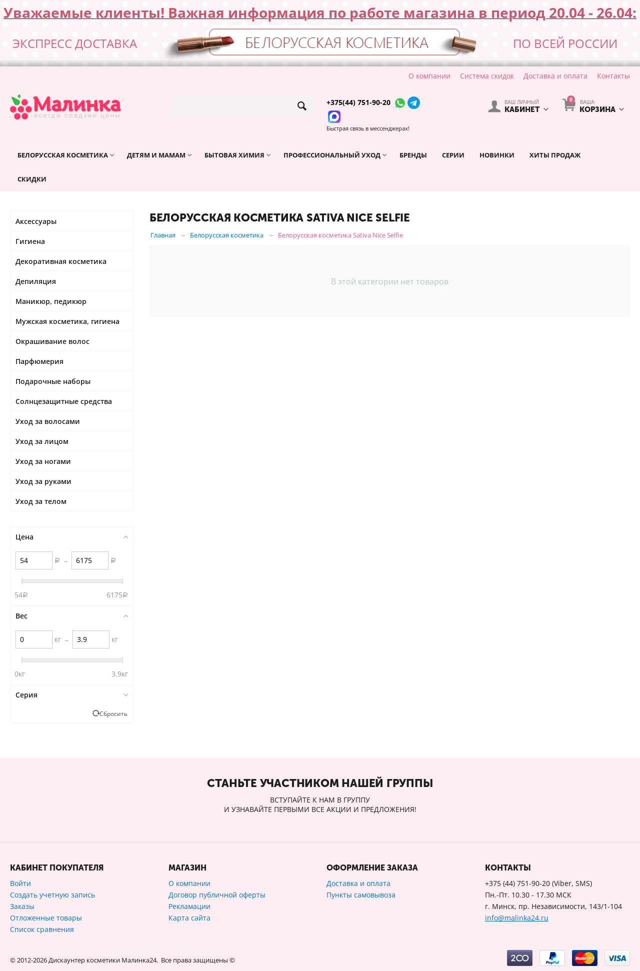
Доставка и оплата (556, 75)
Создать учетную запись (52, 895)
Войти (20, 883)
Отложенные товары (46, 917)
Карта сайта (189, 917)
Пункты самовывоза (361, 895)
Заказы (22, 906)
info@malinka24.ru (516, 917)
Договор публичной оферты (217, 895)
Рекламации (189, 906)
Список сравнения (42, 929)
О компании (429, 75)
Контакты (613, 75)
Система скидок (487, 75)
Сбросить (114, 714)
